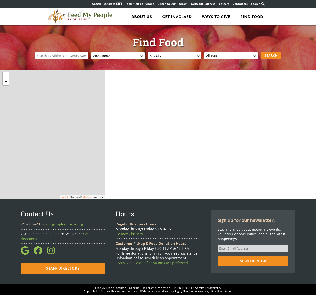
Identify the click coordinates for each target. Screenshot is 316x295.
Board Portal (224, 291)
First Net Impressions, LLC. (199, 291)
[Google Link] (27, 253)
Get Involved (177, 16)
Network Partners (203, 4)
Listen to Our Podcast (173, 4)
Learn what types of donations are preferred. (152, 263)
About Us (141, 16)
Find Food (252, 16)
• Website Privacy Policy (206, 288)
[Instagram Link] (53, 253)
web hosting (171, 291)
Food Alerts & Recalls (139, 4)
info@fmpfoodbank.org (64, 224)
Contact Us (240, 4)
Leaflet (64, 197)
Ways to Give (216, 16)
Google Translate (107, 4)
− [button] (6, 82)
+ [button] (6, 75)
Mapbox (87, 197)
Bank (124, 288)
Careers (224, 4)
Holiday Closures (129, 233)
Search (258, 4)
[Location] (61, 55)
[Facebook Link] (40, 253)
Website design (149, 291)
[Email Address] (253, 248)
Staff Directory (63, 268)
